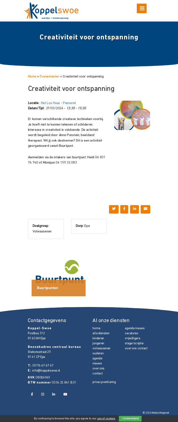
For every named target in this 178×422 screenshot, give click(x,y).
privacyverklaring (104, 382)
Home (32, 76)
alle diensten (100, 333)
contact (97, 373)
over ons (98, 368)
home (96, 328)
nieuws (97, 363)
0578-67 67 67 (42, 365)
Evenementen (49, 76)
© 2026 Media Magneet (156, 413)
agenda (97, 358)
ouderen (97, 353)
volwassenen (101, 348)
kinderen (98, 338)
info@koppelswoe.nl (46, 371)
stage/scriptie (134, 343)
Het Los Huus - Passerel (58, 103)
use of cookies (106, 418)
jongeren (98, 343)
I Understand (130, 418)
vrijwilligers (132, 338)
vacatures (131, 333)
